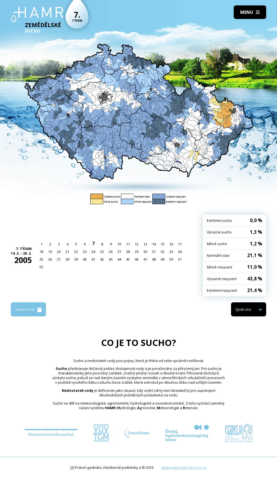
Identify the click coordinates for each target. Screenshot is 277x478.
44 (119, 259)
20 (59, 251)
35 (41, 259)
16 (171, 244)
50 (171, 259)
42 (102, 259)
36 (50, 259)
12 (136, 244)
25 (102, 251)
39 (76, 259)
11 (128, 244)
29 (136, 251)
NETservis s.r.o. (194, 467)
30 (145, 251)
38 (67, 259)
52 (41, 266)
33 (171, 251)
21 (67, 251)
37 (59, 259)
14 (154, 244)
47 (145, 259)
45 (128, 259)
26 (111, 251)
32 (162, 251)
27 (119, 251)
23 (85, 251)
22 (76, 251)
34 (180, 251)
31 (154, 251)
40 (85, 259)
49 (162, 259)
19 (50, 251)
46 (136, 259)
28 (128, 251)
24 (93, 251)
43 (111, 259)
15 (162, 244)
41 (93, 259)
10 (119, 244)
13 (145, 244)
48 (154, 259)
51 (180, 259)
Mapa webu (171, 467)
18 (41, 251)
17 (180, 244)
